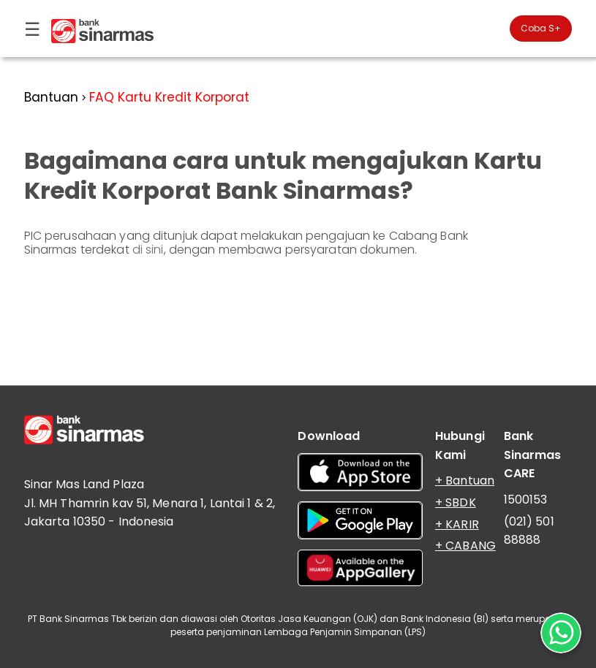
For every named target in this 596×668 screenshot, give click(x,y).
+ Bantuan (464, 480)
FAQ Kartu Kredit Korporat (169, 97)
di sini (148, 249)
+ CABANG (465, 545)
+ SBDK (455, 502)
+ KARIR (457, 524)
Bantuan (51, 97)
